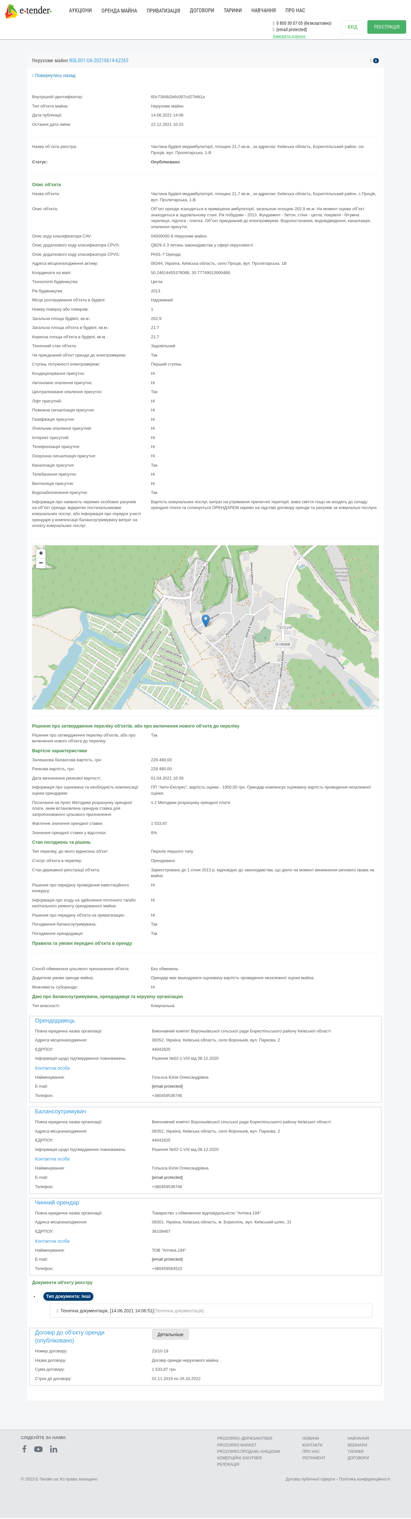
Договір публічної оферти (310, 1480)
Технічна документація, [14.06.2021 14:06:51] (107, 1312)
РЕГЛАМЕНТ (314, 1459)
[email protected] (167, 1087)
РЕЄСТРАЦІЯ (386, 27)
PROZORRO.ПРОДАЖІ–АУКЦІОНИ (248, 1453)
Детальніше (170, 1335)
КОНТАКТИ (312, 1446)
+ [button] (41, 555)
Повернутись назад (53, 77)
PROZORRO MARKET (237, 1446)
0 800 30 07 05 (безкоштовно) (302, 23)
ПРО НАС (295, 10)
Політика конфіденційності (364, 1480)
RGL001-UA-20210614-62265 (98, 62)
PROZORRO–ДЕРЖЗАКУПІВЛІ (244, 1440)
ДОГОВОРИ (202, 10)
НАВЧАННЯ (263, 10)
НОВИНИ (310, 1440)
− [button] (41, 565)
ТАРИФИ (233, 10)
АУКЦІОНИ (80, 10)
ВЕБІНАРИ (357, 1446)
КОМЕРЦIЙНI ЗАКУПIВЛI (239, 1459)
